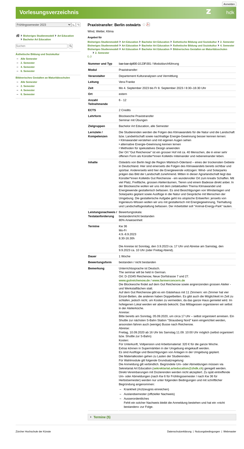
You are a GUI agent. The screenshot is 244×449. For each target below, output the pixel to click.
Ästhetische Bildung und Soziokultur (38, 54)
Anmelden (229, 4)
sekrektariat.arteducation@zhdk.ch (178, 368)
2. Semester (28, 62)
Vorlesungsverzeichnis (49, 12)
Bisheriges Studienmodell (38, 35)
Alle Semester (29, 58)
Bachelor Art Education (37, 39)
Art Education (65, 35)
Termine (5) (102, 417)
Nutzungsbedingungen (207, 431)
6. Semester (28, 71)
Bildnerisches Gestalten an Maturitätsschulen (43, 77)
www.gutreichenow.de (134, 280)
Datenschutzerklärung (179, 431)
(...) (90, 56)
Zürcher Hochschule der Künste (33, 431)
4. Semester (28, 67)
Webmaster (229, 431)
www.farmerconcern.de (168, 280)
